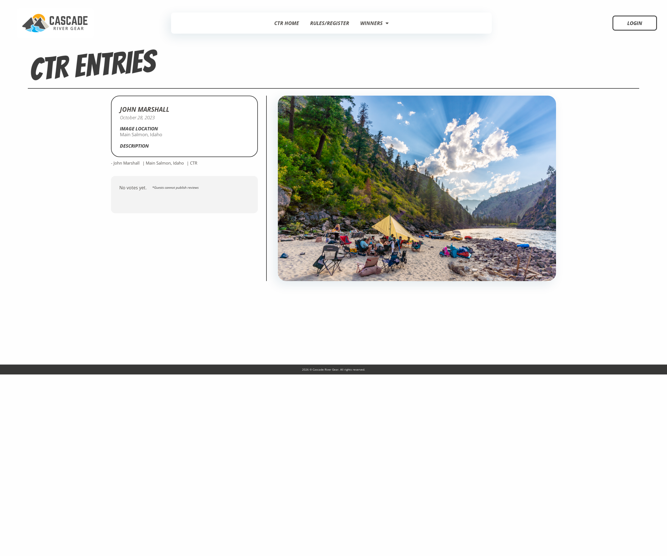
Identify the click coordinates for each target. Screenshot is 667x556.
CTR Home (286, 23)
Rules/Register (329, 23)
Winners (374, 23)
